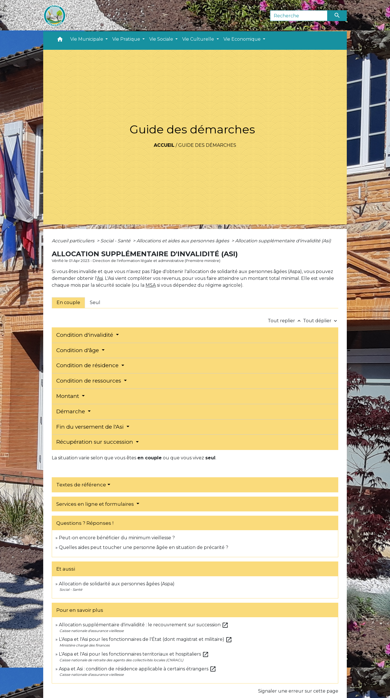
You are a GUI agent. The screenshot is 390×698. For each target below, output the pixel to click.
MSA (151, 285)
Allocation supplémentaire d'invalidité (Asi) (283, 240)
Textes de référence (81, 485)
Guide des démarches (207, 145)
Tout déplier (320, 320)
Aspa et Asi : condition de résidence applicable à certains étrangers (137, 669)
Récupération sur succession (95, 442)
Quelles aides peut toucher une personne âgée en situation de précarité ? (143, 547)
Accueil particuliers (74, 240)
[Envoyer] (337, 15)
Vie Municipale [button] (87, 39)
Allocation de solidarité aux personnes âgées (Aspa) (117, 584)
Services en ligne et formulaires (95, 504)
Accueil (164, 145)
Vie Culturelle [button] (198, 39)
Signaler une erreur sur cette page (298, 691)
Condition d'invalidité (85, 335)
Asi (100, 278)
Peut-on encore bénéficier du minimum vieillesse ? (117, 537)
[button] (60, 41)
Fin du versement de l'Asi (90, 427)
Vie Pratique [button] (126, 39)
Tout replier (285, 320)
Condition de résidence (88, 365)
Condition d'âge (78, 350)
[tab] (68, 302)
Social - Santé (116, 240)
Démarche (71, 411)
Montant (68, 396)
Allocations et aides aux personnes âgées (183, 240)
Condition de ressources (89, 380)
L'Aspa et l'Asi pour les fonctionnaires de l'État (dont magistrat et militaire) (145, 639)
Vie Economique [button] (242, 39)
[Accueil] (54, 15)
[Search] (299, 15)
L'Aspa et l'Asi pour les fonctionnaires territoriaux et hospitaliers (134, 654)
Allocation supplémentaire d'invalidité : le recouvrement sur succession (144, 624)
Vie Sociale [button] (161, 39)
